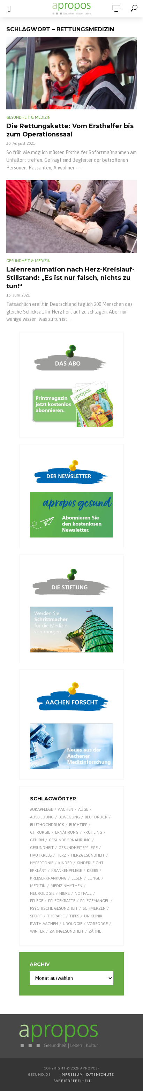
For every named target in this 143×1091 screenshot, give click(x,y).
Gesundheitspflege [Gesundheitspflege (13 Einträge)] (78, 847)
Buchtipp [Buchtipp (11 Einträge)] (78, 824)
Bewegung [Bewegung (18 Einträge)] (69, 817)
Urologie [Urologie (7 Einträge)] (72, 923)
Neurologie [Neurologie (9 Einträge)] (42, 893)
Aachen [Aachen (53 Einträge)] (65, 809)
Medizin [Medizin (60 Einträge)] (38, 885)
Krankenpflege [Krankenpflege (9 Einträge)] (66, 870)
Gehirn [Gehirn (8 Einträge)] (37, 840)
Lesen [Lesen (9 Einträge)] (77, 878)
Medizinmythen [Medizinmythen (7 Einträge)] (66, 885)
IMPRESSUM (71, 1074)
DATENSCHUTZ (100, 1074)
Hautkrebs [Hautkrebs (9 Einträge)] (41, 855)
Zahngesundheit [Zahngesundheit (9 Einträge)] (67, 931)
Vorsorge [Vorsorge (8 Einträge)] (97, 923)
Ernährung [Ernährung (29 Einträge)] (66, 832)
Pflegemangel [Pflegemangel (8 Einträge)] (94, 900)
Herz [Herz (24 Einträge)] (61, 855)
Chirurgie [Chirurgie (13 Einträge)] (40, 832)
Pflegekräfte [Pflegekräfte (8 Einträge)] (61, 900)
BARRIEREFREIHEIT (72, 1081)
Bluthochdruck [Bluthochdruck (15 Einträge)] (47, 824)
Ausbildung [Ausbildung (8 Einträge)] (42, 817)
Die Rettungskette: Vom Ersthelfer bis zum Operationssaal (70, 130)
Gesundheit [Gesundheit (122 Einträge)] (42, 847)
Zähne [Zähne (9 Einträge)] (95, 931)
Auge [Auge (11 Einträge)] (83, 809)
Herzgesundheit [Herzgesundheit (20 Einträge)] (88, 855)
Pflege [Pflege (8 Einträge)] (36, 900)
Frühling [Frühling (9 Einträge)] (92, 832)
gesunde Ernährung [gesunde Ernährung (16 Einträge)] (70, 840)
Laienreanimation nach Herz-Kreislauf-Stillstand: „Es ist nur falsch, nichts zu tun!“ (70, 278)
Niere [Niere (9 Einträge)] (64, 893)
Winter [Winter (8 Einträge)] (37, 931)
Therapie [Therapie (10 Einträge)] (56, 916)
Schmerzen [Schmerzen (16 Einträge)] (94, 908)
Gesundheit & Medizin (28, 117)
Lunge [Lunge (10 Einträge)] (94, 878)
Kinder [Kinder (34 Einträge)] (65, 862)
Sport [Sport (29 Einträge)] (36, 916)
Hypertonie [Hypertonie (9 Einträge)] (41, 862)
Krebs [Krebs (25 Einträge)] (92, 870)
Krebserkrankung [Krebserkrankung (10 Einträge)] (48, 878)
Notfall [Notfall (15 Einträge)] (83, 893)
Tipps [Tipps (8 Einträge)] (74, 916)
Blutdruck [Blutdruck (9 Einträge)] (96, 817)
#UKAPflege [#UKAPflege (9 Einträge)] (41, 809)
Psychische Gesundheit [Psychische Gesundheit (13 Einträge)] (54, 908)
